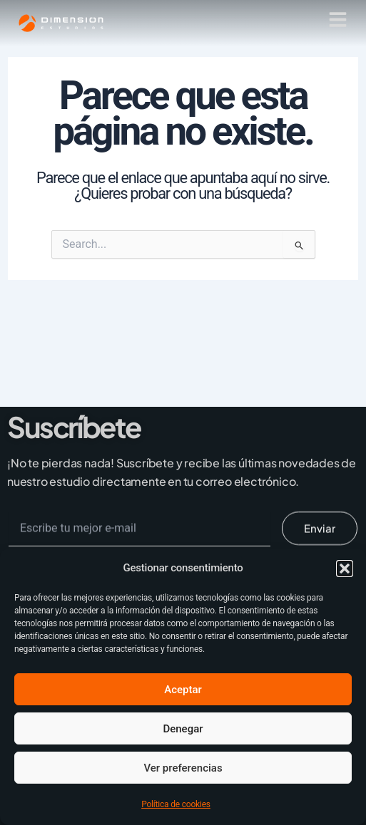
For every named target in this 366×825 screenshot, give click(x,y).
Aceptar (183, 689)
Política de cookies (175, 804)
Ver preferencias (182, 768)
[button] (344, 568)
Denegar (183, 728)
